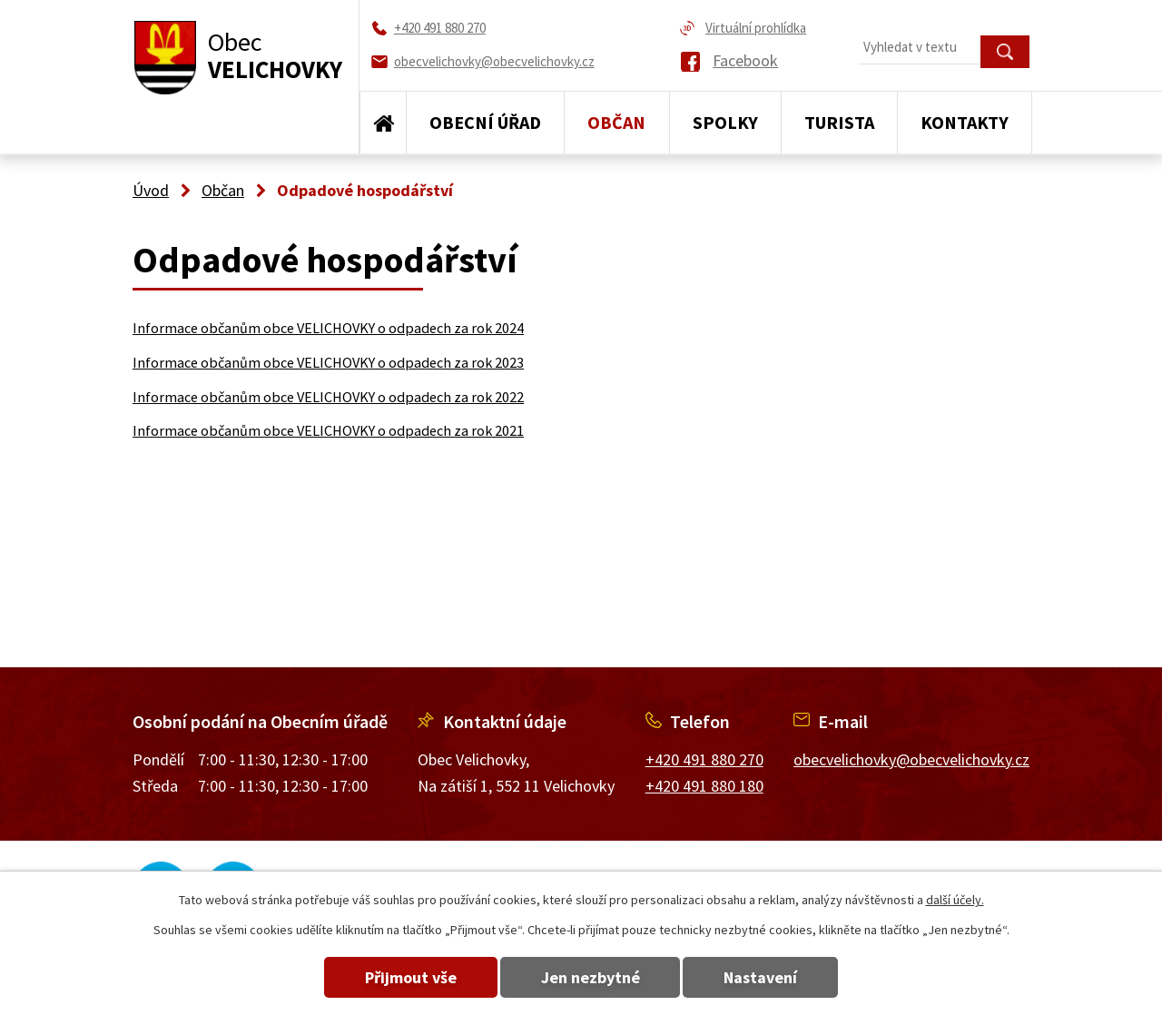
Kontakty (965, 122)
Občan (616, 122)
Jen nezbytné (590, 977)
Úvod (383, 122)
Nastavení (761, 977)
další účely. (955, 900)
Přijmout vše (411, 977)
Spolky (725, 122)
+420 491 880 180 (704, 785)
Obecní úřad (485, 122)
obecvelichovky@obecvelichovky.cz (911, 759)
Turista (839, 122)
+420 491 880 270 (704, 759)
